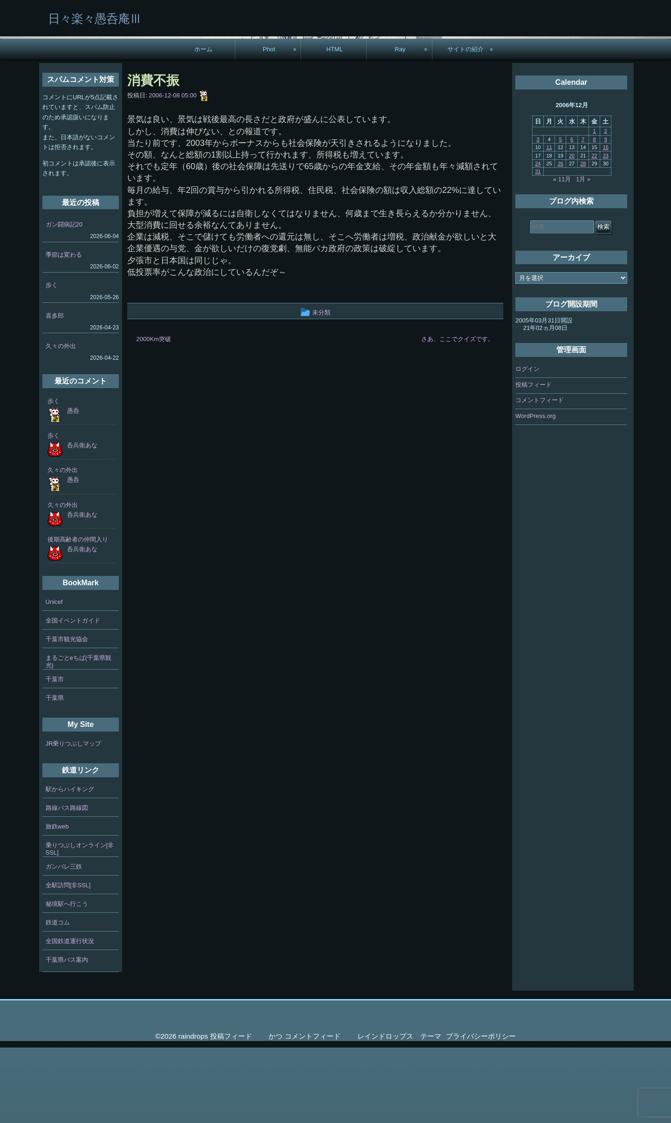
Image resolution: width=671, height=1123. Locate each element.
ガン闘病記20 (64, 299)
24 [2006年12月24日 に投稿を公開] (538, 239)
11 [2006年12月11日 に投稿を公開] (549, 223)
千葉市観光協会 (67, 714)
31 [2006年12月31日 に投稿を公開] (538, 247)
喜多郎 (55, 390)
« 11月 (562, 254)
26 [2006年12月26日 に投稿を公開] (560, 239)
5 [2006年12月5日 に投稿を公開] (560, 215)
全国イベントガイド (73, 695)
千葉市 (55, 754)
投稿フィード (533, 459)
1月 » (583, 254)
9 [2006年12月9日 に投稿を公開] (605, 215)
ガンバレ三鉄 (64, 941)
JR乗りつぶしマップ (74, 818)
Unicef (54, 677)
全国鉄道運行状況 (70, 1016)
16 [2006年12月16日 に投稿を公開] (606, 223)
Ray (400, 124)
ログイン (527, 444)
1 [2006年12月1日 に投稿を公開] (594, 206)
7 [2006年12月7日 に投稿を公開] (583, 215)
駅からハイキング (70, 864)
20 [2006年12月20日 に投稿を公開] (572, 230)
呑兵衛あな (82, 520)
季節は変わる (64, 330)
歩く (52, 360)
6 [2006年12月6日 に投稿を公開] (571, 215)
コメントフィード (539, 475)
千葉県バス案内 (67, 1035)
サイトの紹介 (465, 124)
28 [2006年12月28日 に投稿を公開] (583, 239)
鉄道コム (58, 997)
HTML (334, 124)
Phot (269, 124)
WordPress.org (535, 490)
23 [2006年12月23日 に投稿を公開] (606, 230)
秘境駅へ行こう (67, 979)
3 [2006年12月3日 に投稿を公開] (537, 215)
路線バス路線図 (67, 883)
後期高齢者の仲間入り (78, 614)
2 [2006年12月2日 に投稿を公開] (605, 206)
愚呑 (73, 486)
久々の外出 (61, 421)
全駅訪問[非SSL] (68, 960)
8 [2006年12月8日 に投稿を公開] (594, 215)
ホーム (203, 124)
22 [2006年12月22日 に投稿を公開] (594, 230)
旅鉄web (57, 901)
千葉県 (55, 773)
